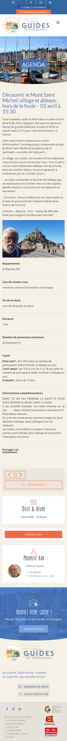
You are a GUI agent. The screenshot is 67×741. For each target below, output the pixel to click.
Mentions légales (15, 723)
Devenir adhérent (33, 11)
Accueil (6, 39)
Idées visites (26, 672)
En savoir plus (33, 628)
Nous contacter (33, 694)
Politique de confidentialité (14, 728)
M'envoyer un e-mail (40, 576)
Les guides (9, 672)
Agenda (41, 672)
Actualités (10, 676)
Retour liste (33, 484)
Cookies (11, 736)
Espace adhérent (33, 7)
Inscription (33, 534)
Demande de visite (34, 686)
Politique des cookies (17, 733)
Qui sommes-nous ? (32, 676)
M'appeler (34, 572)
